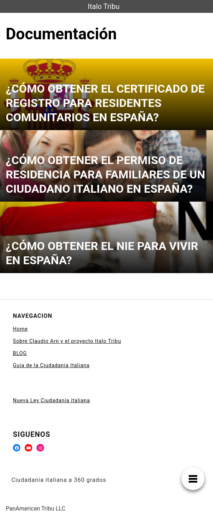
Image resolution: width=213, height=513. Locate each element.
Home (20, 329)
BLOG (20, 353)
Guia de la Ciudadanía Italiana (51, 365)
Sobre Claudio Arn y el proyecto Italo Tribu (67, 341)
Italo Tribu (104, 6)
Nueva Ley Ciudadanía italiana (51, 400)
